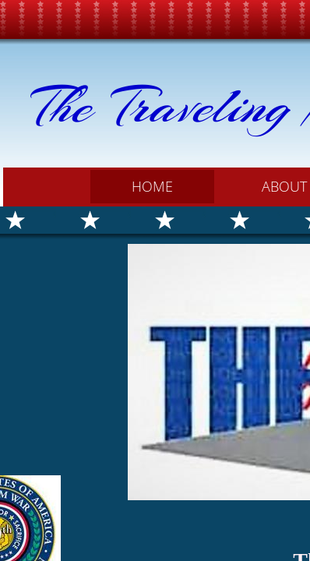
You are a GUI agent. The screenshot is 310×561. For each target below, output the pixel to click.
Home (152, 186)
